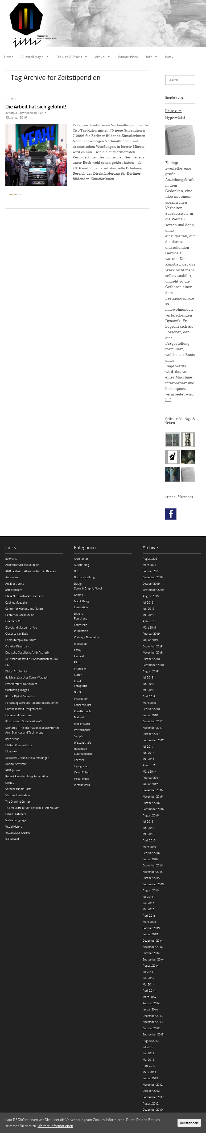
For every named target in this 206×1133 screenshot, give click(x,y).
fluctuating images (17, 690)
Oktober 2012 (151, 1091)
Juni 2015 (148, 903)
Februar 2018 (151, 709)
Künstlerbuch (82, 711)
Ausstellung (81, 565)
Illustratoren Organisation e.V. (24, 721)
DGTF (8, 665)
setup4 (9, 783)
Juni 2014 (148, 978)
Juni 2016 (148, 828)
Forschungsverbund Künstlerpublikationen (32, 703)
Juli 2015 (148, 897)
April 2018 (149, 696)
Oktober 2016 (151, 803)
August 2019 (151, 596)
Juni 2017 (148, 753)
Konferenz (80, 625)
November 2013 (153, 1022)
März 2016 (149, 847)
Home (8, 56)
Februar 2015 (151, 928)
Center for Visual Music (19, 615)
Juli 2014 (148, 972)
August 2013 (151, 1041)
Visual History (13, 826)
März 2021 (149, 565)
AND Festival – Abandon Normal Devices (30, 571)
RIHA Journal (13, 770)
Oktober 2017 (151, 734)
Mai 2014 (148, 984)
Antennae (11, 577)
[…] (168, 400)
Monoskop (11, 751)
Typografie (81, 766)
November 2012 (153, 1084)
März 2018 (149, 703)
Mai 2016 (148, 834)
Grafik (77, 692)
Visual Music (81, 779)
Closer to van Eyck (16, 633)
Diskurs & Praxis (69, 56)
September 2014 (153, 959)
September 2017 (153, 740)
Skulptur (79, 736)
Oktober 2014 (151, 953)
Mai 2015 (148, 909)
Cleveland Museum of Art (21, 627)
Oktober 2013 (151, 1028)
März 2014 (149, 997)
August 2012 (151, 1103)
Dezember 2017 (153, 721)
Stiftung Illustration (17, 795)
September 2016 (153, 809)
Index (169, 56)
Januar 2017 (150, 784)
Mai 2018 (148, 690)
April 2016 (149, 840)
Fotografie (80, 686)
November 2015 (153, 872)
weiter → (15, 194)
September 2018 (153, 665)
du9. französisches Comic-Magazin (26, 677)
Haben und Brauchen (18, 715)
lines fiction (12, 739)
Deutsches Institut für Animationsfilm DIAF (32, 659)
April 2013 (149, 1066)
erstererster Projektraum (21, 684)
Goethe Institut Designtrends (23, 709)
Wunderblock (128, 56)
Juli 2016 (148, 821)
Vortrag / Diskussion (86, 637)
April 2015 (149, 915)
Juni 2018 (148, 684)
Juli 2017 (148, 746)
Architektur (81, 559)
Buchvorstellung (84, 577)
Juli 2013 (148, 1047)
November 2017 (153, 728)
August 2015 (151, 890)
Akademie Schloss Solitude (22, 565)
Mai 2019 (148, 615)
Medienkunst (82, 724)
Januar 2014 (150, 1009)
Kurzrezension (83, 754)
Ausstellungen (32, 56)
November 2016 (153, 796)
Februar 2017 (151, 778)
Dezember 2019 (153, 577)
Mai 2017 (148, 759)
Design (78, 584)
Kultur (78, 675)
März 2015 (149, 922)
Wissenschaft (82, 742)
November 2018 (153, 652)
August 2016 (151, 815)
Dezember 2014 (153, 940)
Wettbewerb (82, 785)
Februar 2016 (151, 853)
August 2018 (151, 671)
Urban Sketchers (15, 814)
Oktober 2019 (151, 584)
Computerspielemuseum (20, 640)
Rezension (80, 749)
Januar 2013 (150, 1078)
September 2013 (153, 1034)
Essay (77, 650)
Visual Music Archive (17, 833)
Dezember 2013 (153, 1016)
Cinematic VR (13, 621)
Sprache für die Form (18, 789)
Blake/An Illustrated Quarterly (24, 596)
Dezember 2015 (153, 865)
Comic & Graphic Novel (88, 588)
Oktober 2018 (151, 659)
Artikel (100, 56)
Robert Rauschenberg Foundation (26, 776)
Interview (80, 669)
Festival (79, 656)
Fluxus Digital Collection (20, 696)
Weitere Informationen (55, 1125)
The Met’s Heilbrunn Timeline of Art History (32, 808)
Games (78, 595)
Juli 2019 (148, 602)
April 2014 (149, 990)
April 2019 (149, 621)
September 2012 (153, 1097)
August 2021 (151, 559)
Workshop (80, 644)
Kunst (11, 99)
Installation (81, 699)
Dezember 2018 (153, 646)
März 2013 (149, 1072)
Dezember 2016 (153, 790)
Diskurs (78, 614)
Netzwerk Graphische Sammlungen (27, 758)
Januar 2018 (150, 715)
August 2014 (151, 965)
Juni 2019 (148, 608)
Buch (77, 571)
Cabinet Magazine (16, 602)
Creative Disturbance (18, 646)
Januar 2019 (150, 640)
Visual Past (12, 839)
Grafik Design (82, 601)
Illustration (81, 607)
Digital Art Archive (16, 671)
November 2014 (153, 947)
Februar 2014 (151, 1003)
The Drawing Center (17, 801)
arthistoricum (13, 590)
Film (76, 662)
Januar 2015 (150, 934)
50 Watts (11, 559)
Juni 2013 (148, 1053)
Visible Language (15, 820)
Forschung (80, 618)
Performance (82, 730)
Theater (79, 760)
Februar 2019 (151, 633)
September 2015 (153, 884)
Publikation (81, 631)
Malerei (79, 717)
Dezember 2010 (153, 1109)
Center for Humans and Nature (24, 608)
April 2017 (149, 765)
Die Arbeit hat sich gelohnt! (35, 106)
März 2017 (149, 771)
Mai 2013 (148, 1060)
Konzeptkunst (82, 705)
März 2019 (149, 627)
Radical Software (16, 764)
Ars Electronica (14, 584)
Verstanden (189, 1122)
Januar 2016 (150, 859)
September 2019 (153, 590)
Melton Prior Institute (18, 745)
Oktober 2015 (151, 878)
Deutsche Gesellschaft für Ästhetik (27, 652)
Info (149, 56)
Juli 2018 (148, 677)
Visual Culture (82, 772)
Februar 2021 (151, 571)
